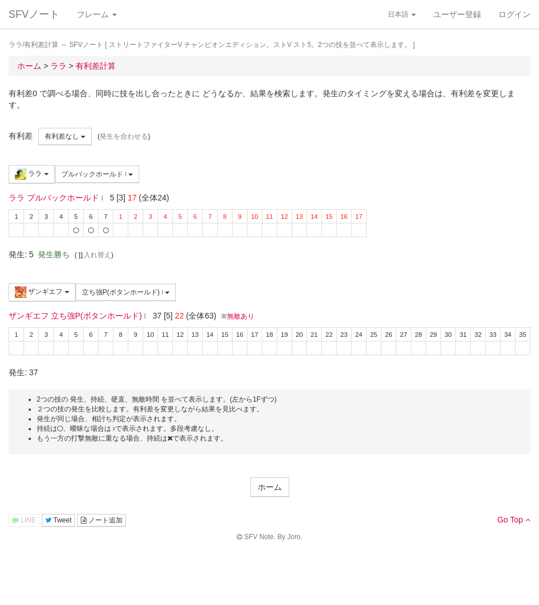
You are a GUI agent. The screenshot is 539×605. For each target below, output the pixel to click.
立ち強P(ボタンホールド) (126, 292)
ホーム (270, 487)
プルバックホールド (97, 174)
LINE (24, 520)
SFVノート (34, 14)
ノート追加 (102, 520)
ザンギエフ (42, 292)
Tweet (58, 520)
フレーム (97, 14)
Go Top (513, 519)
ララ (32, 174)
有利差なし (65, 136)
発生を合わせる (124, 136)
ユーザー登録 (457, 14)
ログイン (514, 14)
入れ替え (94, 255)
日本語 (402, 14)
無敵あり (240, 316)
